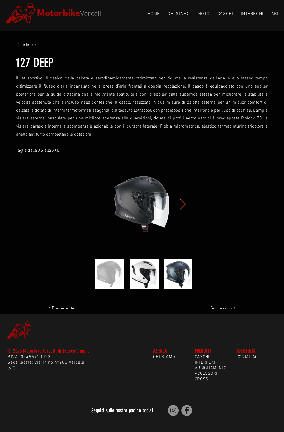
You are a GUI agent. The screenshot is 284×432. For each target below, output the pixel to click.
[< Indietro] (34, 44)
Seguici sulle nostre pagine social (122, 410)
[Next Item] (182, 204)
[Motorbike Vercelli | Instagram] (173, 410)
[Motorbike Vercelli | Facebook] (186, 410)
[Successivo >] (222, 308)
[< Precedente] (66, 308)
